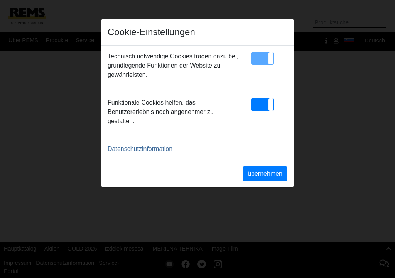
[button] (262, 58)
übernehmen (265, 173)
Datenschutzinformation (140, 149)
